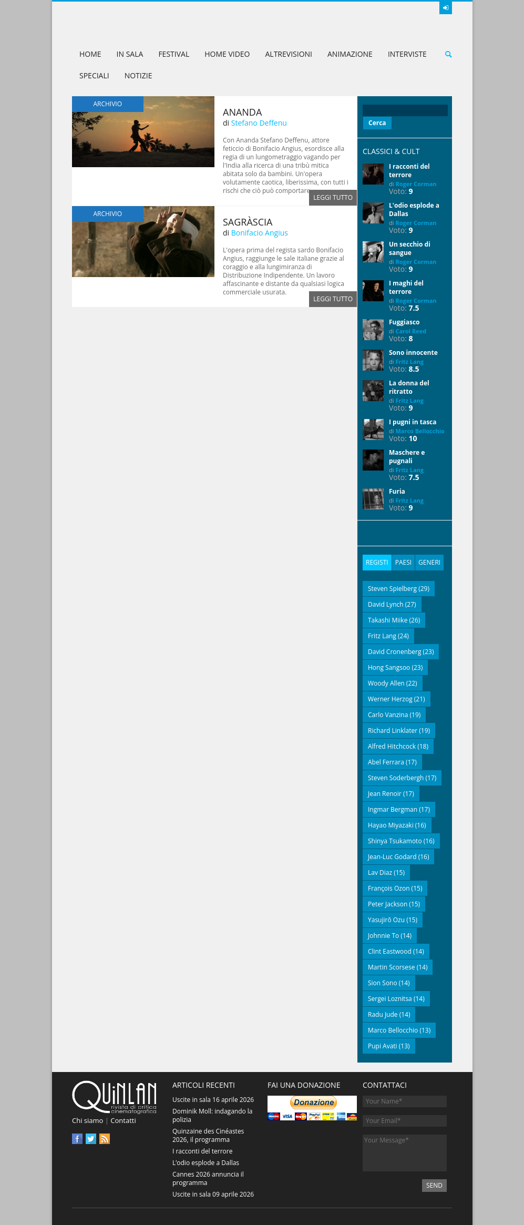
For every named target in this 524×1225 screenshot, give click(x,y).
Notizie (138, 75)
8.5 (414, 369)
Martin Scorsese (391, 967)
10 (413, 438)
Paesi (403, 562)
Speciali (94, 75)
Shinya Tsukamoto (395, 840)
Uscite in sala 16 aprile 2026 (213, 1099)
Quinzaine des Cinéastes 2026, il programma (208, 1135)
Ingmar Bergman (392, 809)
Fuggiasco (404, 322)
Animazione (350, 54)
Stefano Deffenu (259, 123)
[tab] (377, 562)
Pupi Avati (382, 1046)
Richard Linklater (392, 730)
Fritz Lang (409, 361)
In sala (130, 54)
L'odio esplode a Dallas (414, 209)
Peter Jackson (387, 904)
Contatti (123, 1120)
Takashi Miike (387, 620)
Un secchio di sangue (409, 248)
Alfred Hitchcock (392, 746)
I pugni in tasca (413, 421)
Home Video (227, 54)
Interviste (407, 54)
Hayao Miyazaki (391, 825)
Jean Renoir (385, 793)
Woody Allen (386, 683)
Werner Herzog (390, 699)
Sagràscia (247, 222)
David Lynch (386, 604)
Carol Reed (410, 331)
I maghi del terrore (406, 287)
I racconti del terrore (409, 170)
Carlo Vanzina (388, 714)
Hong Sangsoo (389, 667)
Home (90, 54)
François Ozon (389, 888)
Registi (377, 562)
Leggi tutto (333, 197)
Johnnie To (383, 935)
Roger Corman (415, 184)
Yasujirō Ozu (386, 919)
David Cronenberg (395, 651)
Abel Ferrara (386, 762)
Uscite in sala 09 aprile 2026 (213, 1194)
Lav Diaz (380, 872)
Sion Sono (382, 982)
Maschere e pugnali (407, 456)
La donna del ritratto (409, 387)
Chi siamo (87, 1120)
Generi (429, 562)
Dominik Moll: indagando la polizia (212, 1115)
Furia (397, 491)
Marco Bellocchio (419, 431)
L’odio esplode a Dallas (205, 1162)
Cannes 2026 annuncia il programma (208, 1178)
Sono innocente (413, 352)
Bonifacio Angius (259, 233)
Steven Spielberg (392, 588)
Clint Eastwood (390, 951)
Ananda (242, 112)
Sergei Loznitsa (390, 998)
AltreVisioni (288, 54)
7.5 (414, 308)
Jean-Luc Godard (392, 856)
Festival (173, 54)
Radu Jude (383, 1014)
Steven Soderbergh (396, 777)
